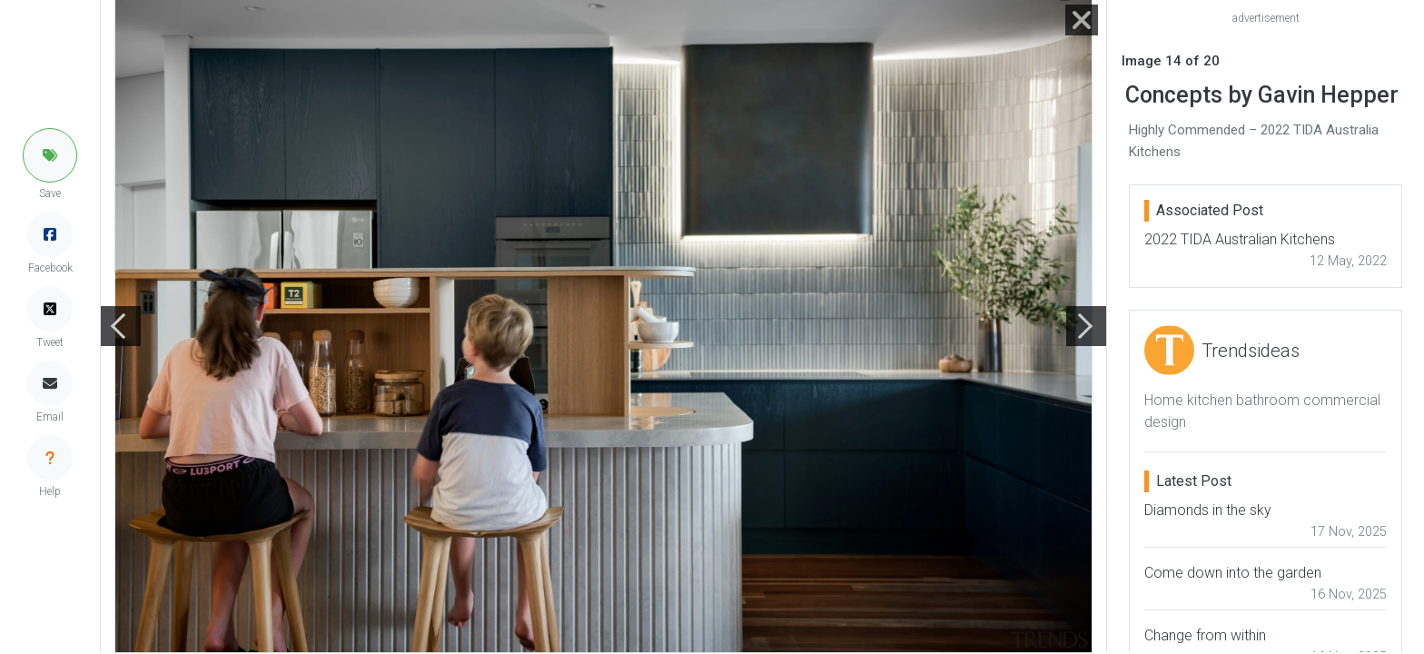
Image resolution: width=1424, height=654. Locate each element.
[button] (50, 155)
